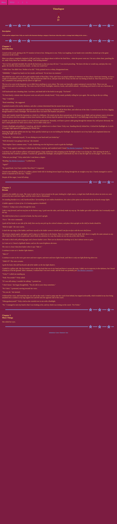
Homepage (62, 332)
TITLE (12, 2)
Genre (57, 332)
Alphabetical (52, 332)
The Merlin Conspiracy (75, 148)
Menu (3, 2)
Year (67, 332)
